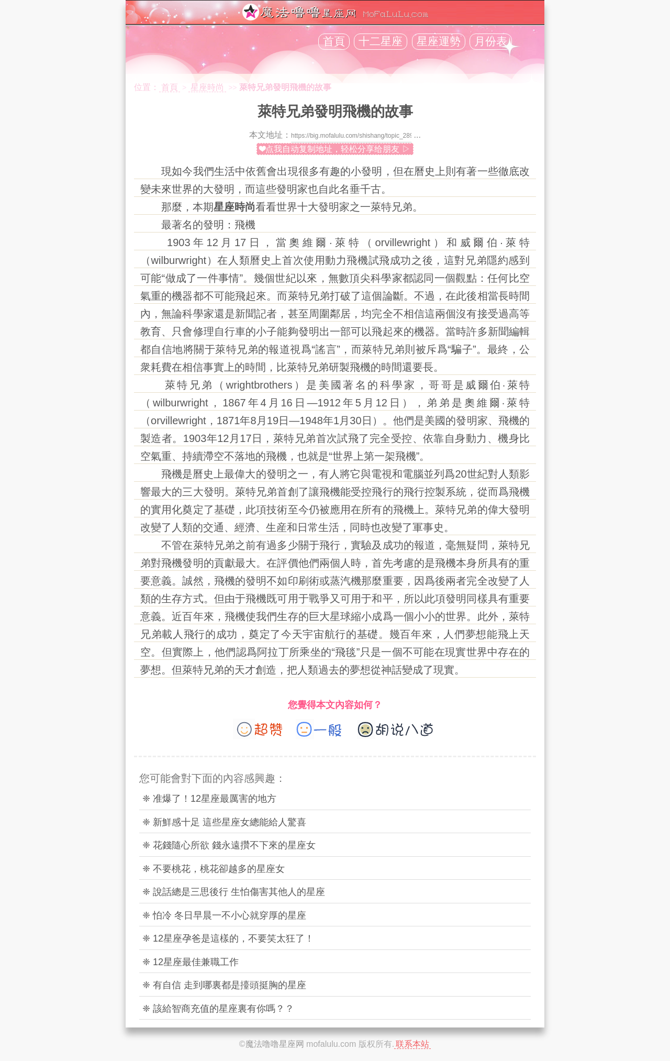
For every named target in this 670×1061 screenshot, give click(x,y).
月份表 (490, 41)
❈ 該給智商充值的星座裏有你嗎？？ (218, 1008)
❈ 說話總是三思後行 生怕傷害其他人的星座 (233, 892)
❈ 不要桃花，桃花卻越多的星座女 (213, 869)
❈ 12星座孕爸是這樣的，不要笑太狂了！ (228, 938)
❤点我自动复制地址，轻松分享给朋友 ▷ (335, 149)
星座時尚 (207, 87)
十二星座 (381, 41)
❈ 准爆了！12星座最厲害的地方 (209, 798)
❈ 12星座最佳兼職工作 (190, 962)
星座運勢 (439, 41)
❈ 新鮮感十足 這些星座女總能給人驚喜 (224, 822)
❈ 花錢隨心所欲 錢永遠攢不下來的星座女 (229, 845)
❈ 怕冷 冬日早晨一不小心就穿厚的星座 (224, 915)
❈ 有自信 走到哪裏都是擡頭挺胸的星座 (224, 985)
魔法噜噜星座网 (274, 1044)
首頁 (334, 41)
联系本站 (412, 1044)
